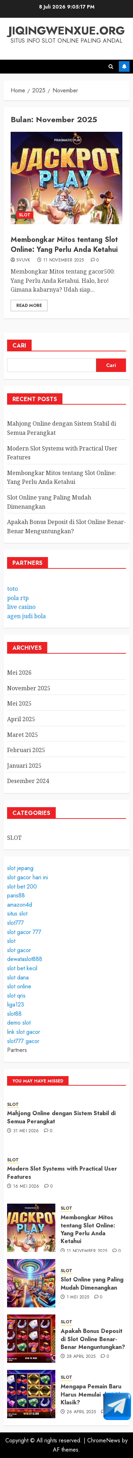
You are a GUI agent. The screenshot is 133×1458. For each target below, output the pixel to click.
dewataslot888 (24, 959)
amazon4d (19, 905)
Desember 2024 (28, 781)
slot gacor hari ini (27, 877)
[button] (110, 67)
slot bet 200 (22, 886)
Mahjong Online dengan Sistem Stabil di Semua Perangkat (61, 1117)
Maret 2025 (22, 735)
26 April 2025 (81, 1412)
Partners (17, 1050)
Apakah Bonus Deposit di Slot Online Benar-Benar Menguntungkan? (93, 1339)
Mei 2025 (19, 703)
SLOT (25, 215)
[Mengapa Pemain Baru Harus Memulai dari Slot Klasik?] (31, 1394)
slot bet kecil (22, 968)
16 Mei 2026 (26, 1186)
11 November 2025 (63, 260)
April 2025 (21, 719)
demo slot (19, 1023)
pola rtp (18, 598)
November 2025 (28, 688)
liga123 (15, 1004)
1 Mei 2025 (78, 1297)
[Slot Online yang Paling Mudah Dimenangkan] (31, 1283)
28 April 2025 (81, 1357)
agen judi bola (26, 616)
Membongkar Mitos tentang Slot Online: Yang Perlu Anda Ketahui (64, 244)
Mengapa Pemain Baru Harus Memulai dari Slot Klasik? (93, 1394)
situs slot (17, 913)
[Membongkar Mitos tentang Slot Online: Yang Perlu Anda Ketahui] (66, 178)
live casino (21, 607)
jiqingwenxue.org (67, 30)
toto (12, 589)
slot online (19, 986)
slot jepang (20, 868)
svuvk (23, 260)
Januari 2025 (24, 766)
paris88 (16, 895)
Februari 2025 (26, 750)
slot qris (16, 996)
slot (11, 941)
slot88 (14, 1014)
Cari (19, 345)
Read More (29, 305)
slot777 (15, 923)
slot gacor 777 (24, 932)
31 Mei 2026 (26, 1131)
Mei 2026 (19, 672)
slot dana (18, 977)
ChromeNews (103, 1440)
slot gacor (19, 950)
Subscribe (124, 66)
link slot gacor (23, 1032)
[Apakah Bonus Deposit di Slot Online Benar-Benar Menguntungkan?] (31, 1338)
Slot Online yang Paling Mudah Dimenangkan (92, 1283)
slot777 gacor (23, 1041)
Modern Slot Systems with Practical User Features (62, 1173)
